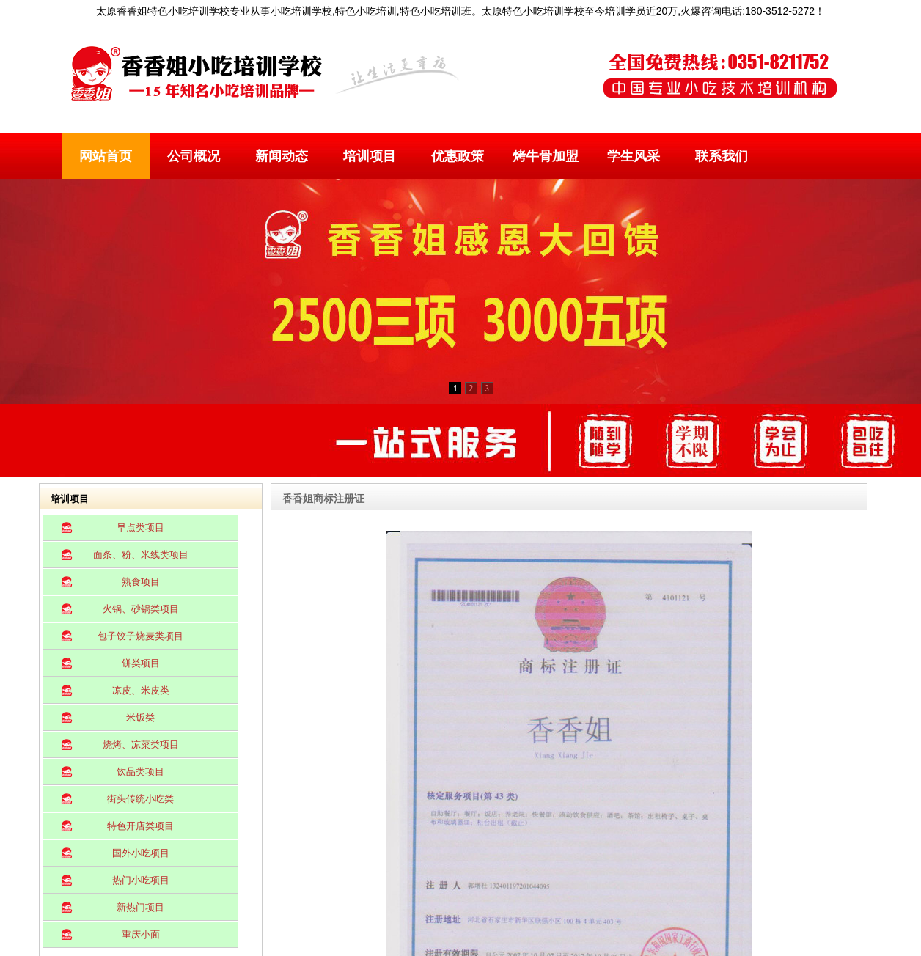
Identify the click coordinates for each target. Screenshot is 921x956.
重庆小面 (141, 934)
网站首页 (105, 156)
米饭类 (140, 717)
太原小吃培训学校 (325, 74)
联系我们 (721, 156)
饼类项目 (141, 663)
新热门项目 (140, 907)
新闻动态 (281, 156)
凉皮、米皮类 (140, 690)
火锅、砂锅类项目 (141, 608)
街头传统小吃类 (140, 798)
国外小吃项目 (140, 852)
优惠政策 (457, 156)
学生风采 (633, 156)
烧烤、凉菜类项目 (141, 744)
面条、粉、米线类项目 (140, 554)
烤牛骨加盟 (546, 156)
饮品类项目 (140, 771)
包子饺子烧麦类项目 (140, 635)
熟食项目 (141, 581)
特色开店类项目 (140, 825)
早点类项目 (140, 527)
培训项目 (369, 156)
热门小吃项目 (140, 880)
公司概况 (193, 156)
